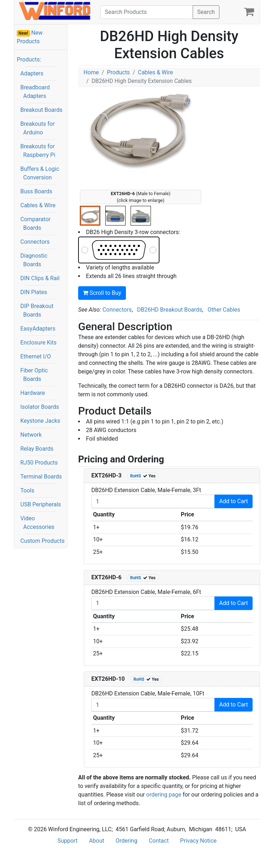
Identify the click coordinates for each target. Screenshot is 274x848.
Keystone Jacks (40, 420)
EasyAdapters (37, 328)
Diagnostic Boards (33, 260)
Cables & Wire (37, 205)
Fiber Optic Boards (34, 374)
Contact (159, 840)
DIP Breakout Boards (37, 310)
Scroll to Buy (102, 292)
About (96, 840)
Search (206, 12)
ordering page (163, 794)
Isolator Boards (39, 406)
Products (118, 72)
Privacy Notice (198, 840)
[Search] (146, 12)
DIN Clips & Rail (40, 278)
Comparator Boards (35, 223)
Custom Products (42, 540)
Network (31, 434)
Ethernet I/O (35, 356)
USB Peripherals (40, 504)
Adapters (32, 73)
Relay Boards (37, 448)
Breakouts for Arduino (37, 128)
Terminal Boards (41, 476)
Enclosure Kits (38, 342)
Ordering (126, 840)
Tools (27, 490)
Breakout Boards (41, 109)
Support (67, 840)
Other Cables (224, 309)
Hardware (32, 393)
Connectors (35, 241)
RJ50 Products (39, 462)
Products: (29, 59)
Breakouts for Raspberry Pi (37, 150)
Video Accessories (37, 522)
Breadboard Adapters (35, 91)
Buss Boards (36, 191)
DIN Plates (33, 292)
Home (91, 72)
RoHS (135, 475)
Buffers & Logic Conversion (39, 173)
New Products (30, 37)
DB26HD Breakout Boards (169, 309)
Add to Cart (233, 501)
